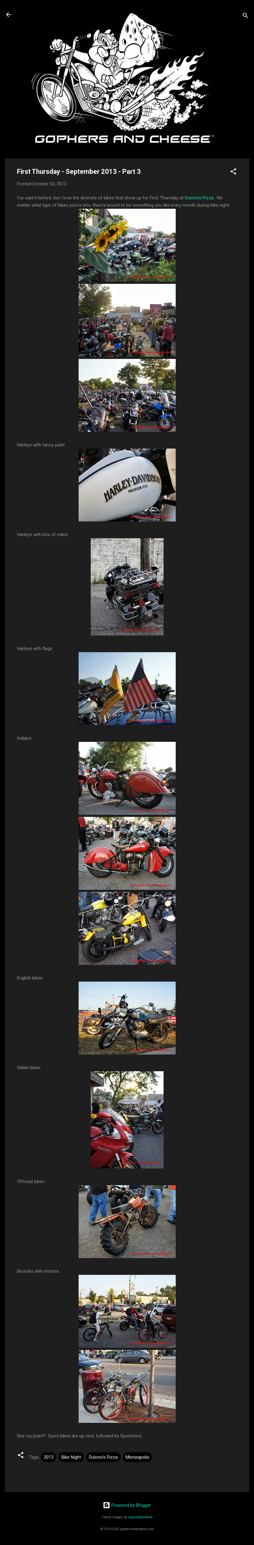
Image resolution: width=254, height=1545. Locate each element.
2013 (48, 1457)
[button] (233, 172)
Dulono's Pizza (199, 198)
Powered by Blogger (127, 1505)
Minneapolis (137, 1457)
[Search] (245, 16)
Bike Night (71, 1457)
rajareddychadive (140, 1517)
